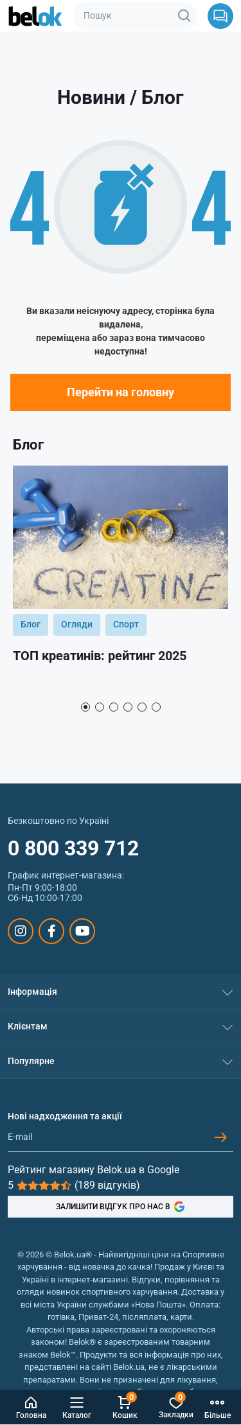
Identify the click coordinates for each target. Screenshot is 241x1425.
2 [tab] (100, 707)
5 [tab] (142, 707)
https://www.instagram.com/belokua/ (20, 931)
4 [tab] (128, 707)
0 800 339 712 (73, 848)
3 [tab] (114, 707)
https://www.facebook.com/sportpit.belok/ (52, 931)
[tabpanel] (120, 580)
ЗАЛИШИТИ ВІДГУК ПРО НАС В (120, 1206)
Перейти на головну (120, 392)
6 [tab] (156, 707)
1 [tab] (85, 707)
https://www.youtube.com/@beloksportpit (82, 931)
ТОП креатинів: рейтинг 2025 (99, 655)
